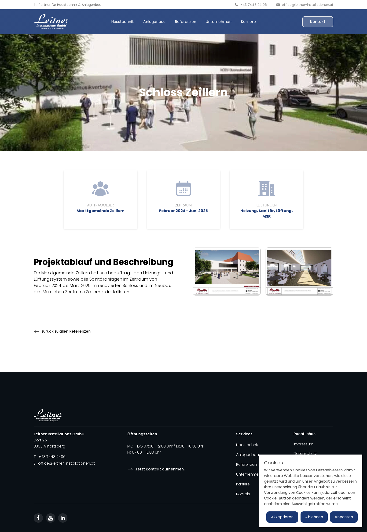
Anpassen (344, 517)
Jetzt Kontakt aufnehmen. (156, 469)
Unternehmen (218, 21)
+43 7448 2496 (52, 456)
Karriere (248, 21)
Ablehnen (314, 517)
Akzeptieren (282, 517)
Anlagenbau (91, 4)
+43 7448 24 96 (253, 4)
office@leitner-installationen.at (307, 4)
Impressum (303, 444)
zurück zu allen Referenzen (62, 331)
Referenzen (185, 21)
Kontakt (317, 21)
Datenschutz (305, 453)
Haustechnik (67, 4)
